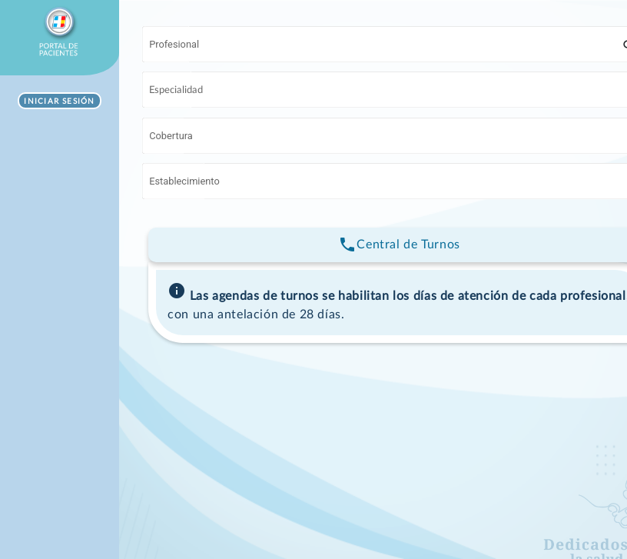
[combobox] (386, 47)
